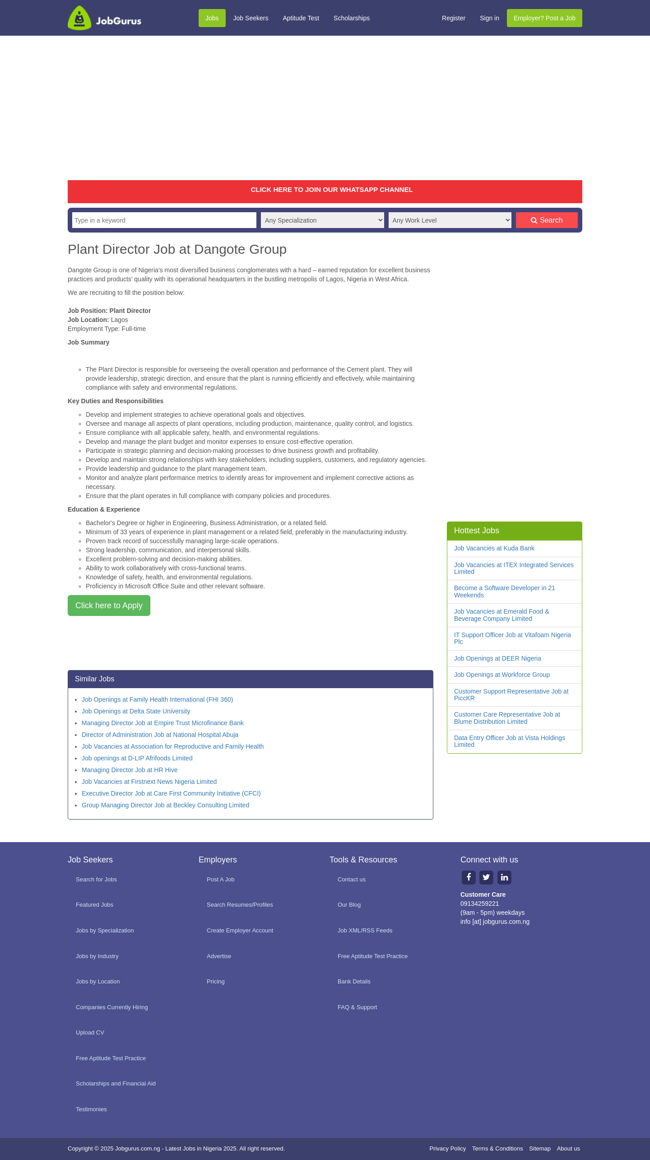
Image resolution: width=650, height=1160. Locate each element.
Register (453, 18)
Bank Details (354, 981)
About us (568, 1148)
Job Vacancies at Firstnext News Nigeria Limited (149, 781)
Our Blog (349, 904)
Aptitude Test (301, 18)
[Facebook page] (468, 877)
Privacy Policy (447, 1148)
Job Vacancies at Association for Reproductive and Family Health (173, 746)
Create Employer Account (240, 930)
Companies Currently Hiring (112, 1007)
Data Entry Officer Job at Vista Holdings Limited (509, 741)
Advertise (219, 956)
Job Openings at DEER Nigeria (497, 658)
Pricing (216, 981)
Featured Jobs (94, 904)
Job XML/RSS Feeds (365, 930)
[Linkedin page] (505, 877)
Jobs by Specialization (105, 930)
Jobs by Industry (97, 956)
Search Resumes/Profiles (240, 904)
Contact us (352, 879)
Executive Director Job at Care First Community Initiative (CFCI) (171, 793)
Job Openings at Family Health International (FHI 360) (157, 699)
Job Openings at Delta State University (136, 711)
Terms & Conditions (497, 1148)
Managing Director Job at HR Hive (129, 769)
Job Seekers (251, 18)
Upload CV (90, 1032)
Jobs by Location (98, 981)
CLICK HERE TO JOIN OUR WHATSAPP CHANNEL (332, 189)
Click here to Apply (109, 605)
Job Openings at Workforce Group (502, 674)
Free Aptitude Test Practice (111, 1058)
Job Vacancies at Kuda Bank (494, 548)
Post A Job (220, 879)
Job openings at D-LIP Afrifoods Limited (137, 758)
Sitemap (540, 1148)
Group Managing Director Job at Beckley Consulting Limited (165, 805)
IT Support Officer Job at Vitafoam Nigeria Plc (512, 638)
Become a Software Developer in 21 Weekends (504, 591)
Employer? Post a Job (545, 18)
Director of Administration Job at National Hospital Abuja (160, 734)
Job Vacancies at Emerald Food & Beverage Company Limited (501, 615)
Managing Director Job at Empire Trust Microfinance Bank (163, 723)
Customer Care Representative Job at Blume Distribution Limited (507, 718)
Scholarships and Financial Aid (116, 1083)
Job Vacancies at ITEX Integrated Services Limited (514, 568)
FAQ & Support (357, 1007)
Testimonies (91, 1109)
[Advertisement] (325, 108)
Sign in (489, 18)
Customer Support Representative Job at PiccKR (511, 695)
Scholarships (352, 18)
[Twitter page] (486, 877)
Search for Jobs (96, 879)
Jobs (212, 18)
